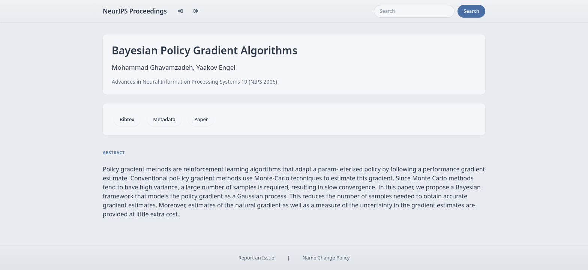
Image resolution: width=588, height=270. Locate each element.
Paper (201, 119)
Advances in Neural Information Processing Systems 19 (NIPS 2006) (194, 81)
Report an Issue (256, 257)
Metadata (164, 119)
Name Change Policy (326, 257)
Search (471, 11)
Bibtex (127, 119)
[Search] (414, 11)
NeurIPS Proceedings (135, 11)
